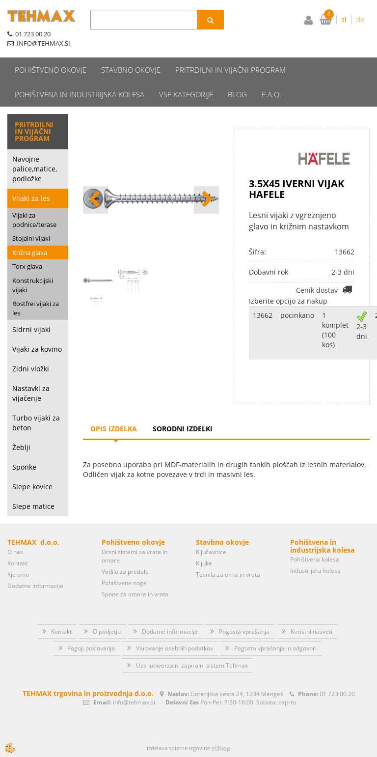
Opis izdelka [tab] (113, 428)
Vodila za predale (125, 571)
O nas (15, 552)
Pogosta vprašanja (244, 631)
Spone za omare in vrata (135, 594)
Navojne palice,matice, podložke (34, 168)
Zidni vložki (30, 368)
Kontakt (17, 563)
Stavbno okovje (131, 70)
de (360, 19)
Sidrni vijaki (31, 329)
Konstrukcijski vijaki (32, 285)
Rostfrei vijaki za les (35, 308)
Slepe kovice (32, 486)
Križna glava (29, 252)
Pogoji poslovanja (91, 648)
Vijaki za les (31, 198)
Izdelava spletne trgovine (178, 748)
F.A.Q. (271, 94)
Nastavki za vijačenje (31, 393)
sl (344, 19)
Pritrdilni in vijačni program (230, 70)
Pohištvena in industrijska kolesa (79, 94)
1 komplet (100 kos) (335, 329)
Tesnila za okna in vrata (228, 574)
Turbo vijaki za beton (36, 422)
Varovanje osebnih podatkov (174, 648)
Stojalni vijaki (31, 238)
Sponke (24, 467)
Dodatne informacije (35, 586)
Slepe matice (33, 506)
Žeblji (21, 447)
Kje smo (18, 574)
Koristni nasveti (311, 631)
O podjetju (107, 631)
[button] (206, 200)
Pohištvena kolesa (314, 559)
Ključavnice (211, 552)
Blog (237, 94)
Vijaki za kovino (37, 349)
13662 (262, 315)
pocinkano (297, 315)
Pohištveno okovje (50, 70)
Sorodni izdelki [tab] (183, 428)
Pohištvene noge (124, 583)
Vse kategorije (186, 94)
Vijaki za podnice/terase (34, 220)
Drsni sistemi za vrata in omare (134, 556)
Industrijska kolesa (315, 570)
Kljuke (204, 563)
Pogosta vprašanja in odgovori (275, 648)
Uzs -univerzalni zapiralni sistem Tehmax (192, 665)
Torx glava (27, 266)
